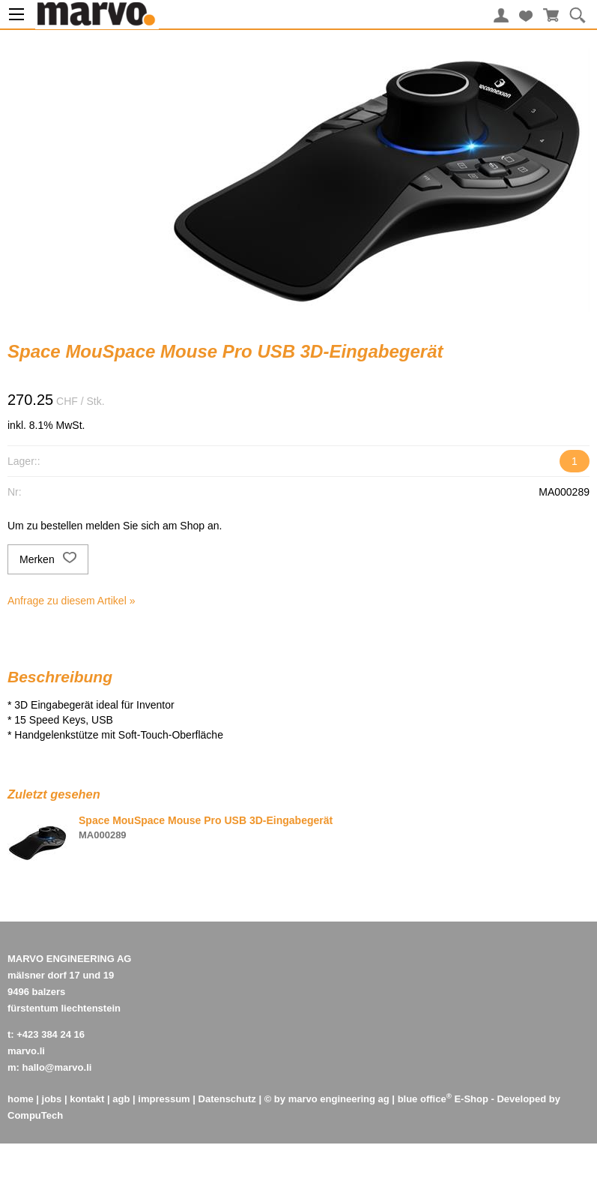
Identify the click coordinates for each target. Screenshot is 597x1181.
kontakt (87, 1099)
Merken (47, 559)
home (20, 1099)
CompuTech (35, 1115)
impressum (164, 1099)
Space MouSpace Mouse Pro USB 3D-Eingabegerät (206, 820)
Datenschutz (227, 1099)
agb (121, 1099)
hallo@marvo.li (57, 1067)
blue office (425, 1099)
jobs (52, 1099)
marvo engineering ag (339, 1099)
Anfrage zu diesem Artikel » (71, 601)
